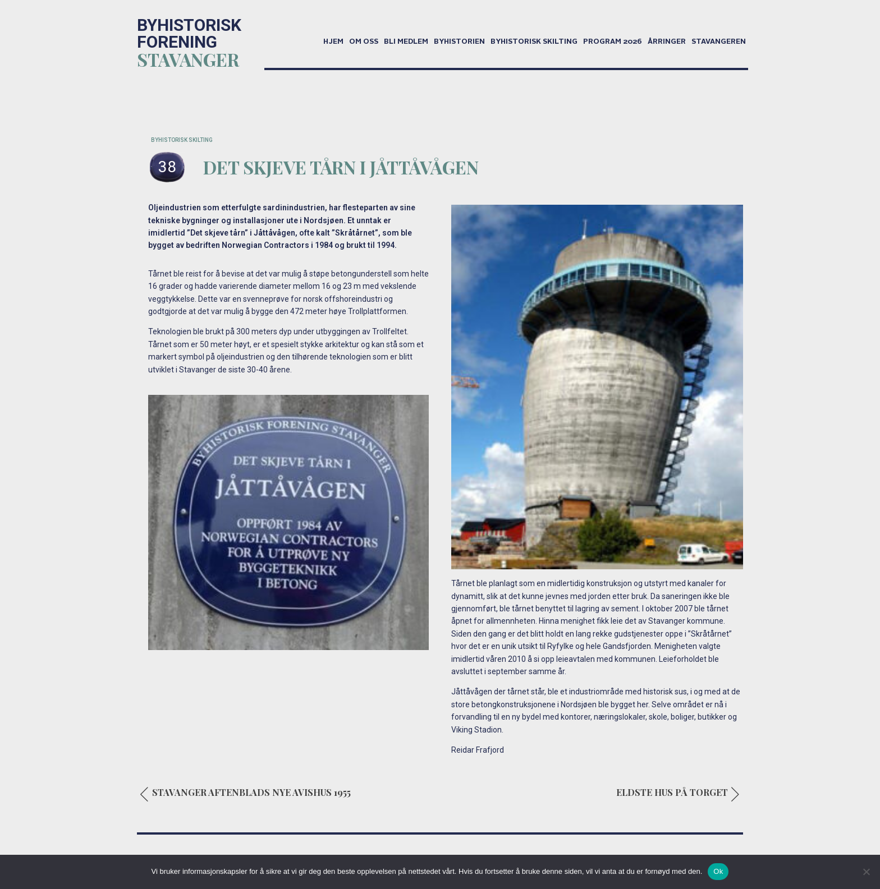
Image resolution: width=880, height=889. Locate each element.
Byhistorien (459, 42)
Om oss (363, 42)
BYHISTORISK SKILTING (182, 140)
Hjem (333, 42)
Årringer (667, 42)
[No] (866, 871)
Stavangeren (718, 42)
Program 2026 (612, 42)
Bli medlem (406, 42)
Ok (718, 871)
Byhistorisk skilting (534, 42)
